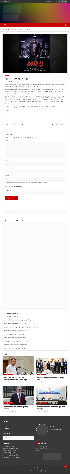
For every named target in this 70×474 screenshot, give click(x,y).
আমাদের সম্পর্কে (48, 1)
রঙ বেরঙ (33, 471)
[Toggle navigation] (5, 25)
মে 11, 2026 (40, 382)
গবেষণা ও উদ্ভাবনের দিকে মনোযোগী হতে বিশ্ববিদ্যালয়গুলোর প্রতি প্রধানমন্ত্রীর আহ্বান (21, 327)
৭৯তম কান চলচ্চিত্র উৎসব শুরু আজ (11, 316)
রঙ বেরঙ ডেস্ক (15, 82)
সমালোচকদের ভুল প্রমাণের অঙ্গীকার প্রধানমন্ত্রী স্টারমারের (15, 345)
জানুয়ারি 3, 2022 (8, 82)
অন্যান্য (6, 354)
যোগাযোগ (55, 1)
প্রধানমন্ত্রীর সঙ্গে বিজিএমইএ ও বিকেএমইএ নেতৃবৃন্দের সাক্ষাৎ (16, 341)
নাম (6, 160)
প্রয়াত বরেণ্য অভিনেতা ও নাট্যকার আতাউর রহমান (14, 334)
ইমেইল (6, 168)
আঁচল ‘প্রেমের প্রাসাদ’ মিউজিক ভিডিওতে (15, 124)
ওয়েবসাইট (7, 175)
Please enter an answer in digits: (14, 186)
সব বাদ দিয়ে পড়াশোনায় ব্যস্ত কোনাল (55, 124)
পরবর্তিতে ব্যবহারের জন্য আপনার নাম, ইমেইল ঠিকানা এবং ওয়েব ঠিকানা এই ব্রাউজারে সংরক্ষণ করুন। (27, 183)
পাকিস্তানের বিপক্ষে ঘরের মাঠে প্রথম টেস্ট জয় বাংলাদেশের (15, 323)
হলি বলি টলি (7, 75)
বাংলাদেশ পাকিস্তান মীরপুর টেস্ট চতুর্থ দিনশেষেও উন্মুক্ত (15, 337)
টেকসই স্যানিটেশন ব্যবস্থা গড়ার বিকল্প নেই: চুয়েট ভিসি (15, 348)
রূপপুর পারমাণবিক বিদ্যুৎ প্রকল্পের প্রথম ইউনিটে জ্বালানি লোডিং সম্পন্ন (18, 320)
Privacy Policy (41, 471)
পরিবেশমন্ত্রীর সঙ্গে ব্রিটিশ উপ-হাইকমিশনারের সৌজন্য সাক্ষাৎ (16, 330)
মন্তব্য (6, 140)
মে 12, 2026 (6, 382)
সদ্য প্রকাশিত (10, 373)
